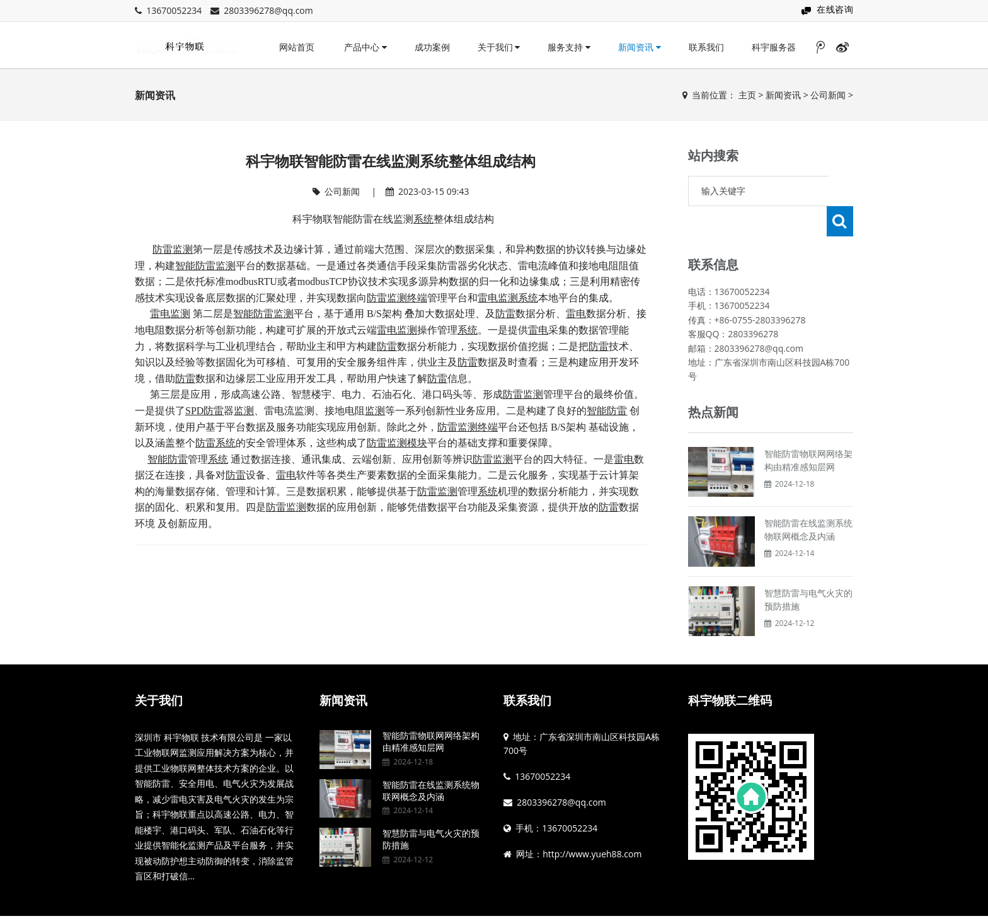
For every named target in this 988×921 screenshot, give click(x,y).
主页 (747, 95)
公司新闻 (828, 95)
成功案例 (432, 47)
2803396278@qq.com (268, 10)
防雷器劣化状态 (472, 265)
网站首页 (296, 47)
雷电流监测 (289, 410)
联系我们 (706, 47)
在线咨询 (835, 9)
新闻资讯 (639, 47)
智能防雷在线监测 (373, 219)
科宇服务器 (774, 47)
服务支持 (569, 47)
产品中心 (365, 47)
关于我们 (499, 47)
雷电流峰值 (543, 265)
